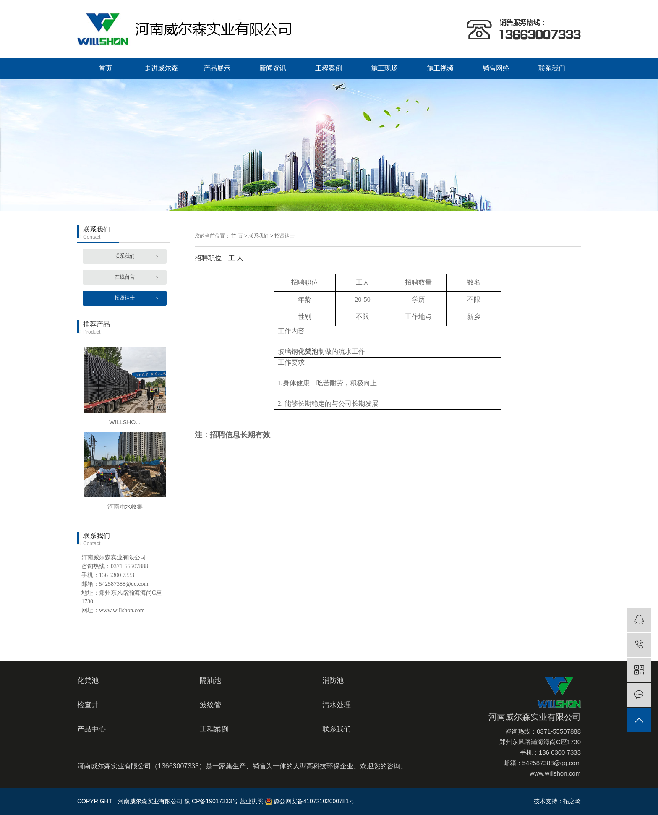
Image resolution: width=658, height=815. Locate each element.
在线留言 (125, 277)
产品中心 (91, 729)
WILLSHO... (125, 422)
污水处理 (336, 705)
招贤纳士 (125, 298)
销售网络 (496, 68)
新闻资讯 (272, 68)
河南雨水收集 (125, 506)
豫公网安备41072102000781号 (310, 801)
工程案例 (328, 68)
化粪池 (88, 680)
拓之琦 (572, 801)
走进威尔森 (161, 68)
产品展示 (217, 68)
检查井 (88, 705)
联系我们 (551, 68)
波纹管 (210, 705)
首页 (105, 68)
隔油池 (210, 680)
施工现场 (384, 68)
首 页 (237, 236)
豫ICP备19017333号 (211, 801)
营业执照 (251, 801)
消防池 (333, 680)
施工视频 (440, 68)
